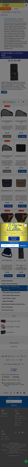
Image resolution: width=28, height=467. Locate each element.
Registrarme (23, 246)
